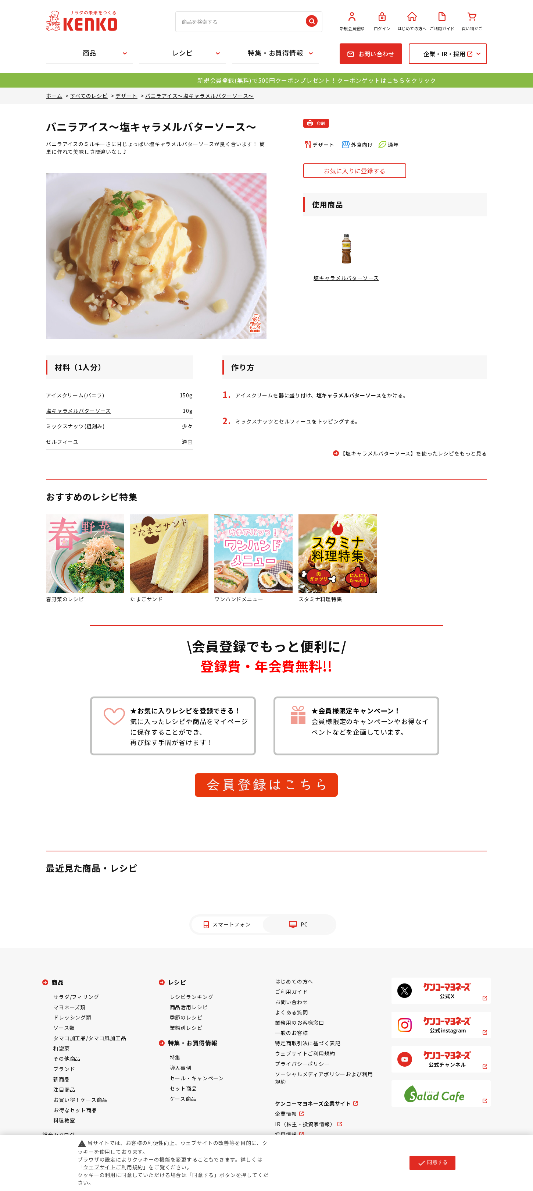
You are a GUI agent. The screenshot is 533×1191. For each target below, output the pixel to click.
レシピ (182, 52)
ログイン (382, 21)
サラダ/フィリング (76, 996)
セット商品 (183, 1088)
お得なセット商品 (75, 1110)
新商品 (61, 1079)
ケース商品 (183, 1098)
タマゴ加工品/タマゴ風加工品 (89, 1038)
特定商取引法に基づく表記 (307, 1043)
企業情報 (286, 1113)
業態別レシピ (186, 1027)
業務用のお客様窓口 (299, 1022)
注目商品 (64, 1089)
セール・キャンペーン (197, 1078)
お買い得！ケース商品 (80, 1099)
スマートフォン (231, 924)
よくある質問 (291, 1012)
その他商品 (67, 1058)
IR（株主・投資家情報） (305, 1124)
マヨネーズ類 (69, 1007)
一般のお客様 (291, 1032)
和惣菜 (61, 1048)
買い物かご (472, 21)
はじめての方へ (412, 21)
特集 (175, 1057)
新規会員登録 (352, 21)
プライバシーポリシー (302, 1063)
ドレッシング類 (72, 1017)
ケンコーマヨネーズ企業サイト (313, 1103)
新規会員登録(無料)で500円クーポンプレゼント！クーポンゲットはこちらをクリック (316, 80)
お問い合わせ (291, 1002)
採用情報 (286, 1134)
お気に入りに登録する (355, 170)
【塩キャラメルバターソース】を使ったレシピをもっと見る (413, 453)
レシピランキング (192, 996)
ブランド (64, 1069)
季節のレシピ (186, 1017)
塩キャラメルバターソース (78, 410)
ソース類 (64, 1027)
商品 (90, 52)
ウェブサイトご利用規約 (305, 1053)
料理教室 (64, 1120)
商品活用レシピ (189, 1007)
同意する (432, 1162)
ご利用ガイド (442, 21)
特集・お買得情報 (275, 52)
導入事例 (181, 1067)
